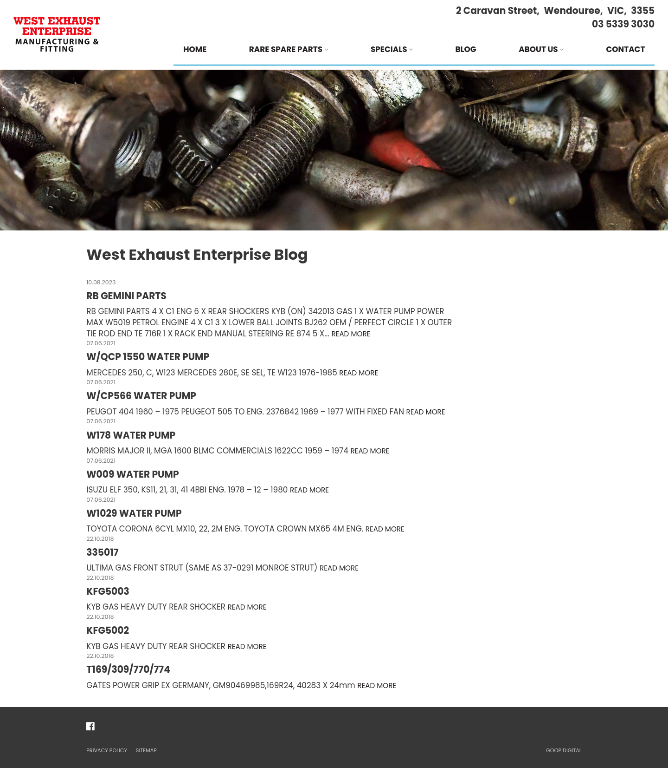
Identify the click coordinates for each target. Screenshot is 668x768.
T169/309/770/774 (128, 669)
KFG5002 (107, 630)
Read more (350, 334)
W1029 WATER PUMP (133, 513)
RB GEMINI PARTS (126, 295)
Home (194, 49)
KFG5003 (107, 591)
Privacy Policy (106, 750)
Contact (625, 49)
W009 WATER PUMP (132, 474)
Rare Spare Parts (288, 49)
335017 (102, 552)
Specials (392, 49)
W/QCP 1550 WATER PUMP (147, 356)
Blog (465, 49)
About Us (541, 49)
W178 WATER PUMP (130, 435)
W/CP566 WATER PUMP (141, 395)
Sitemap (146, 750)
